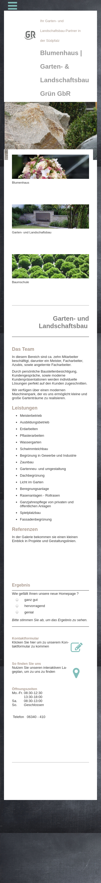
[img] (22, 68)
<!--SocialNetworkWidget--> (50, 732)
